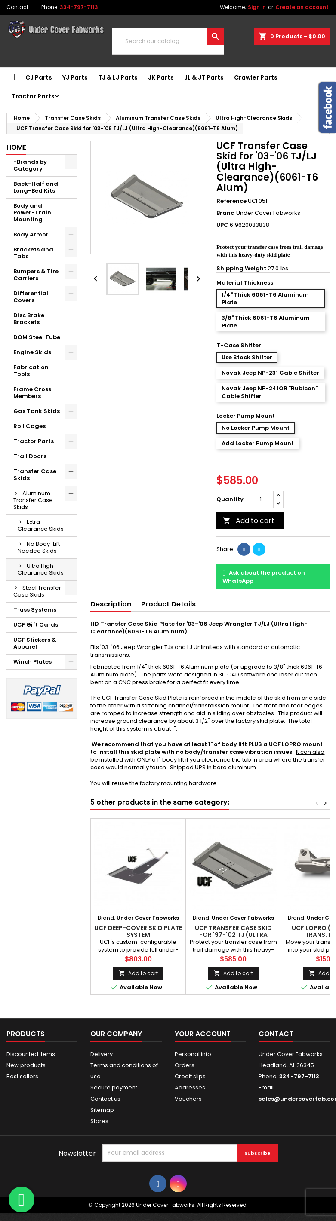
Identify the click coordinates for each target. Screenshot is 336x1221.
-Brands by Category (30, 165)
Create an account (302, 7)
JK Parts (161, 77)
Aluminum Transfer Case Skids (33, 500)
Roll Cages (29, 426)
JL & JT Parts (204, 77)
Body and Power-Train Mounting (32, 212)
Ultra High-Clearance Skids (41, 569)
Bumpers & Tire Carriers (36, 274)
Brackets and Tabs (33, 252)
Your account (203, 1034)
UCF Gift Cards (35, 625)
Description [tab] (110, 604)
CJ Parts (38, 77)
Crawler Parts (255, 77)
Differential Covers (30, 296)
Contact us (105, 1099)
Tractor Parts (33, 96)
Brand (225, 213)
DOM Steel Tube (36, 337)
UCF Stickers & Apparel (34, 643)
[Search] (168, 41)
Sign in (257, 7)
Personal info (193, 1054)
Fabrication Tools (31, 370)
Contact (17, 7)
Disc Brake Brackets (28, 318)
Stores (99, 1121)
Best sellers (22, 1076)
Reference (231, 201)
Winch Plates (32, 662)
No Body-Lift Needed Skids (39, 547)
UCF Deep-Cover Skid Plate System (138, 931)
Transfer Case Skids (34, 474)
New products (26, 1065)
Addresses (190, 1087)
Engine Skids (32, 352)
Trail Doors (29, 456)
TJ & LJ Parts (118, 77)
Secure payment (113, 1087)
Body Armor (31, 234)
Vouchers (188, 1099)
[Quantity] (261, 499)
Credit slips (190, 1076)
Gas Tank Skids (36, 411)
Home (16, 147)
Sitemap (102, 1110)
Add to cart (248, 521)
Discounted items (30, 1054)
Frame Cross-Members (34, 392)
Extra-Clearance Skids (41, 525)
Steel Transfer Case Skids (37, 591)
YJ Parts (75, 77)
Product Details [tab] (168, 604)
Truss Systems (34, 610)
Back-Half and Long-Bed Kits (35, 187)
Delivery (101, 1054)
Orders (184, 1065)
